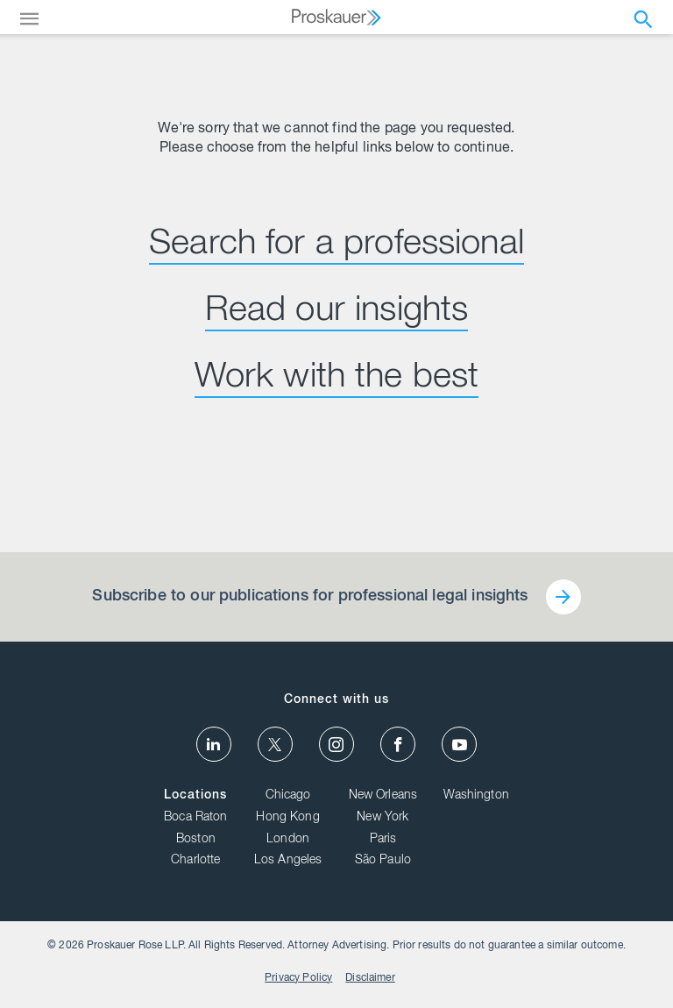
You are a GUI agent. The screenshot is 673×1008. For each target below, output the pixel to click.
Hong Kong (287, 818)
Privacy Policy (298, 978)
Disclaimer (370, 978)
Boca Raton (196, 818)
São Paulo (383, 861)
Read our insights (337, 312)
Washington (476, 796)
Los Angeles (288, 861)
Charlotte (195, 861)
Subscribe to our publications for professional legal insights (310, 597)
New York (382, 818)
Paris (383, 840)
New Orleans (383, 796)
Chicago (288, 796)
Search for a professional (336, 245)
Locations (195, 796)
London (287, 840)
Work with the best (337, 378)
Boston (196, 840)
